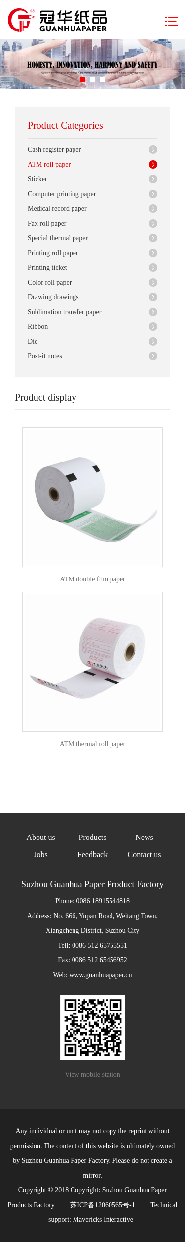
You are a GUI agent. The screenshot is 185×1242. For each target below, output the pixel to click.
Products (93, 837)
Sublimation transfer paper (64, 312)
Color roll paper (50, 282)
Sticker (37, 179)
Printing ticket (47, 267)
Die (32, 341)
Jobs (40, 854)
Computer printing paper (62, 194)
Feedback (92, 854)
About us (40, 837)
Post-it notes (45, 356)
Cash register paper (54, 149)
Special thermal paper (58, 238)
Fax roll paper (47, 223)
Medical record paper (57, 208)
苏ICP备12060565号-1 (102, 1205)
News (144, 837)
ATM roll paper (49, 164)
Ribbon (38, 326)
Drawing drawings (53, 297)
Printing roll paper (53, 253)
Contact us (144, 854)
